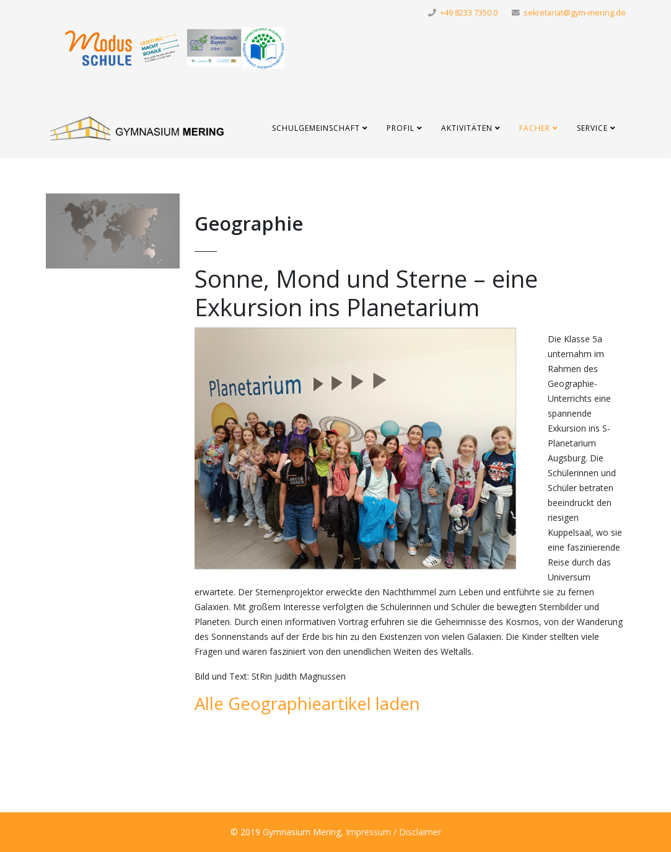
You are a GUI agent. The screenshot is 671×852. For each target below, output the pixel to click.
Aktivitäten (467, 128)
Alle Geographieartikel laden (307, 703)
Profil (400, 128)
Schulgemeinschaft (316, 128)
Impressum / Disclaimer (393, 832)
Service (592, 128)
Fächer (534, 128)
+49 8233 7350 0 (469, 12)
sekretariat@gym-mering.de (575, 12)
